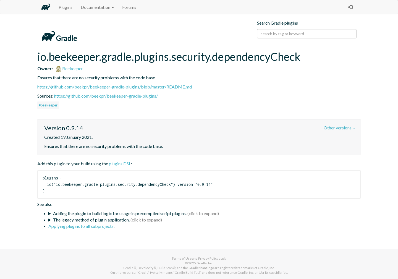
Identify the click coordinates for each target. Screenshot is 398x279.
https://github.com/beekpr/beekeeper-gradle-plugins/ (106, 95)
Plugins (65, 7)
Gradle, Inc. (205, 263)
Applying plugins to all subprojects (81, 226)
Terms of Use (182, 258)
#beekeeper (48, 105)
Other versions (339, 127)
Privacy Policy (208, 258)
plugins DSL (120, 163)
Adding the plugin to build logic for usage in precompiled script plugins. (120, 213)
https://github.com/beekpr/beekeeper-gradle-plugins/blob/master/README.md (114, 86)
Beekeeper (69, 68)
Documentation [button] (97, 7)
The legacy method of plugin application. (91, 219)
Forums (129, 7)
